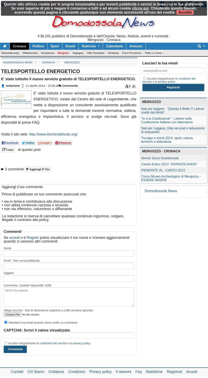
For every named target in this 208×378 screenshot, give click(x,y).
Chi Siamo (35, 372)
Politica (38, 46)
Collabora (56, 372)
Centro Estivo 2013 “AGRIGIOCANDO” (169, 164)
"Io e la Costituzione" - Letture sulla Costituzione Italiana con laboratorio (167, 120)
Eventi (70, 46)
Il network (123, 372)
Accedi (191, 372)
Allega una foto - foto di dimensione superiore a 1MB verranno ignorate (48, 310)
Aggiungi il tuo (39, 169)
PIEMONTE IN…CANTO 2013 (163, 170)
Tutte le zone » (154, 52)
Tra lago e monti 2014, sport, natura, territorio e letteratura (167, 139)
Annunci (136, 46)
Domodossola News (161, 191)
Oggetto (9, 273)
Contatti (17, 372)
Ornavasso (48, 52)
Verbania (113, 52)
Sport (55, 46)
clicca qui (140, 8)
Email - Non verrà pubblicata (22, 260)
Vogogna (77, 52)
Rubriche (89, 46)
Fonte (9, 149)
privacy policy (82, 343)
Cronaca (19, 46)
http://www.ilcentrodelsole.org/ (53, 134)
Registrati (174, 372)
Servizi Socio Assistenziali (160, 158)
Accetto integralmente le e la (47, 343)
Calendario (114, 46)
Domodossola (10, 52)
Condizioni (76, 372)
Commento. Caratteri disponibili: (27, 285)
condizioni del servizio (53, 343)
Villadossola (30, 52)
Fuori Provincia (131, 52)
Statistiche (154, 372)
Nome (7, 248)
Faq (138, 372)
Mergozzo (63, 53)
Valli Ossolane (96, 52)
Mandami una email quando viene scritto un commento (41, 322)
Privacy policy (100, 372)
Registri (33, 238)
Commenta (68, 85)
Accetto (185, 12)
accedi (14, 238)
